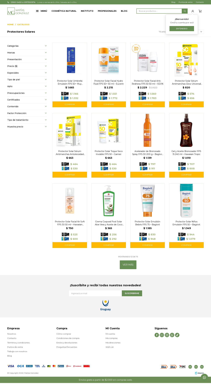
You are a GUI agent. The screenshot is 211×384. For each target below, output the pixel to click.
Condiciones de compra (67, 338)
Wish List (110, 347)
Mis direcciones (113, 342)
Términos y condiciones (18, 342)
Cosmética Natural (63, 11)
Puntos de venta (185, 2)
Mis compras (111, 338)
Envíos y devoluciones (66, 342)
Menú (44, 11)
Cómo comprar (63, 334)
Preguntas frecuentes (66, 347)
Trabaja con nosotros (17, 351)
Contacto (200, 2)
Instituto (87, 11)
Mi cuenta (110, 334)
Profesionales (107, 11)
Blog (124, 11)
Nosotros (11, 334)
